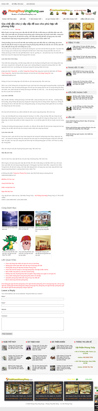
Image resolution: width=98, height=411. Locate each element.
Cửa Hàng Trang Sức (44, 73)
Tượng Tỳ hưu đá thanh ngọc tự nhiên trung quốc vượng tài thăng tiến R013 (64, 370)
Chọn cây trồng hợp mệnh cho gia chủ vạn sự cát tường (22, 263)
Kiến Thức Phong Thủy (70, 19)
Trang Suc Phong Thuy (20, 173)
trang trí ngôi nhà (27, 287)
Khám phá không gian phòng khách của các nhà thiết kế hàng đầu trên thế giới (81, 128)
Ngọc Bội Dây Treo (7, 191)
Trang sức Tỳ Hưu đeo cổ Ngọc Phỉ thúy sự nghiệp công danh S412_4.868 (15, 360)
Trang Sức (14, 71)
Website (4, 309)
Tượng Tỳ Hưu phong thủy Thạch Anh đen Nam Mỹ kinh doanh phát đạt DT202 (39, 360)
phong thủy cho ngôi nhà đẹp (46, 285)
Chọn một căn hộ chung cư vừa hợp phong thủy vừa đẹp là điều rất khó (27, 269)
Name (4, 296)
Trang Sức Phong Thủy (30, 71)
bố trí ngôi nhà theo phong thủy (33, 284)
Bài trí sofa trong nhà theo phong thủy (17, 280)
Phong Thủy (5, 4)
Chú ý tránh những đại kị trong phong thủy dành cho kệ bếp (23, 275)
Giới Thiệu (23, 19)
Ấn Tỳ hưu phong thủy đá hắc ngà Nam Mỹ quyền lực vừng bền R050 (39, 370)
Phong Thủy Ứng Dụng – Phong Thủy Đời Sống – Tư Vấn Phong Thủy (51, 406)
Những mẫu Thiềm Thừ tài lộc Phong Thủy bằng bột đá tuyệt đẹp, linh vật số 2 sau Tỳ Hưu (83, 97)
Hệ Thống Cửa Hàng (17, 4)
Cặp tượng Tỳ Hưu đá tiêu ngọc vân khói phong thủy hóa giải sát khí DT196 (64, 360)
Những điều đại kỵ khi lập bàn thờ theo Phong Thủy (21, 267)
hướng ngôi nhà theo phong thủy (16, 285)
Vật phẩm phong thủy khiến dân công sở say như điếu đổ (22, 278)
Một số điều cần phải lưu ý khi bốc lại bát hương (20, 271)
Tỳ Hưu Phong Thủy (36, 18)
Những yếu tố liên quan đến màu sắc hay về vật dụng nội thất (24, 265)
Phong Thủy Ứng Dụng (9, 19)
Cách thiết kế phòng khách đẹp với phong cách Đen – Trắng (80, 121)
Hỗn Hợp (17, 29)
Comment (4, 316)
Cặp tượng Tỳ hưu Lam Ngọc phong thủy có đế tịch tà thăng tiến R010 (64, 349)
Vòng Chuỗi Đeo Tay (8, 183)
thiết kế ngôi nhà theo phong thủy (13, 287)
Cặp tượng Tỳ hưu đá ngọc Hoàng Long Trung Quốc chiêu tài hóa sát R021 (84, 58)
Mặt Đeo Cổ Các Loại (8, 179)
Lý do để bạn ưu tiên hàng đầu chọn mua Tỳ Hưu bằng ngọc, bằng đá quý (83, 107)
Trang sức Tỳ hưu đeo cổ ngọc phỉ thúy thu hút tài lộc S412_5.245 (15, 349)
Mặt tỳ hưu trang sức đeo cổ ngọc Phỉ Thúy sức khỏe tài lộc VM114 (16, 369)
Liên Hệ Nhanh (30, 4)
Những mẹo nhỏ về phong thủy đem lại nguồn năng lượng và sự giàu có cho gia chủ (31, 273)
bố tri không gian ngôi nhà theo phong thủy (13, 284)
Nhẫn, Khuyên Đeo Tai (8, 187)
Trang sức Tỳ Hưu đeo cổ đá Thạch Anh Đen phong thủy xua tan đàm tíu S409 (83, 82)
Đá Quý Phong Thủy (53, 18)
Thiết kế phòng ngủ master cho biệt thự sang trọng (79, 134)
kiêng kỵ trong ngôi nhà (31, 285)
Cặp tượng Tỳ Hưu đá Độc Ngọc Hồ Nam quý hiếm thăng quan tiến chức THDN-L (84, 47)
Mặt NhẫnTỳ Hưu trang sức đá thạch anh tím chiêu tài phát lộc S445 (83, 72)
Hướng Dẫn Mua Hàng (87, 19)
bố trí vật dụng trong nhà (50, 284)
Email (4, 303)
